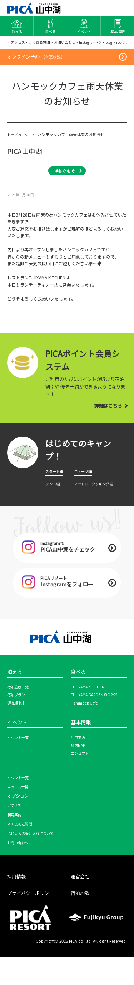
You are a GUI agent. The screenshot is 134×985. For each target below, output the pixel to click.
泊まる (16, 698)
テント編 (54, 504)
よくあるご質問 (22, 853)
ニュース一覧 (20, 816)
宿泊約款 (81, 921)
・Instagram (95, 45)
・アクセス (16, 45)
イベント (19, 750)
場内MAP (79, 774)
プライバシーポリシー (34, 921)
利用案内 (79, 766)
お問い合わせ (20, 871)
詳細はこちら (105, 425)
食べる (80, 698)
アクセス (15, 834)
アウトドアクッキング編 (97, 504)
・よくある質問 (41, 45)
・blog (120, 45)
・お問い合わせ (69, 45)
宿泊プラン (18, 722)
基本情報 (83, 750)
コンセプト (81, 782)
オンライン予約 (38, 75)
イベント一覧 (20, 766)
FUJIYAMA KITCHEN (89, 714)
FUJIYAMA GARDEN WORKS (97, 722)
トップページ (19, 154)
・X (110, 45)
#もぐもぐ (65, 190)
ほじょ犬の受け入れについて (35, 862)
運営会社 (81, 905)
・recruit (15, 58)
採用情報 (18, 905)
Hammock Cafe (86, 730)
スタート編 (56, 491)
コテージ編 (84, 491)
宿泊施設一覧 (20, 714)
